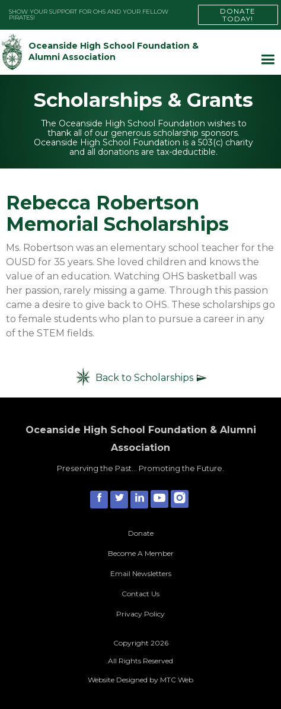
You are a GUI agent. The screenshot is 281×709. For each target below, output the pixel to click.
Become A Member (141, 553)
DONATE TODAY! (238, 15)
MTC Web (176, 679)
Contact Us (140, 593)
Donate (141, 533)
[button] (267, 59)
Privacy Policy (140, 613)
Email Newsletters (140, 573)
